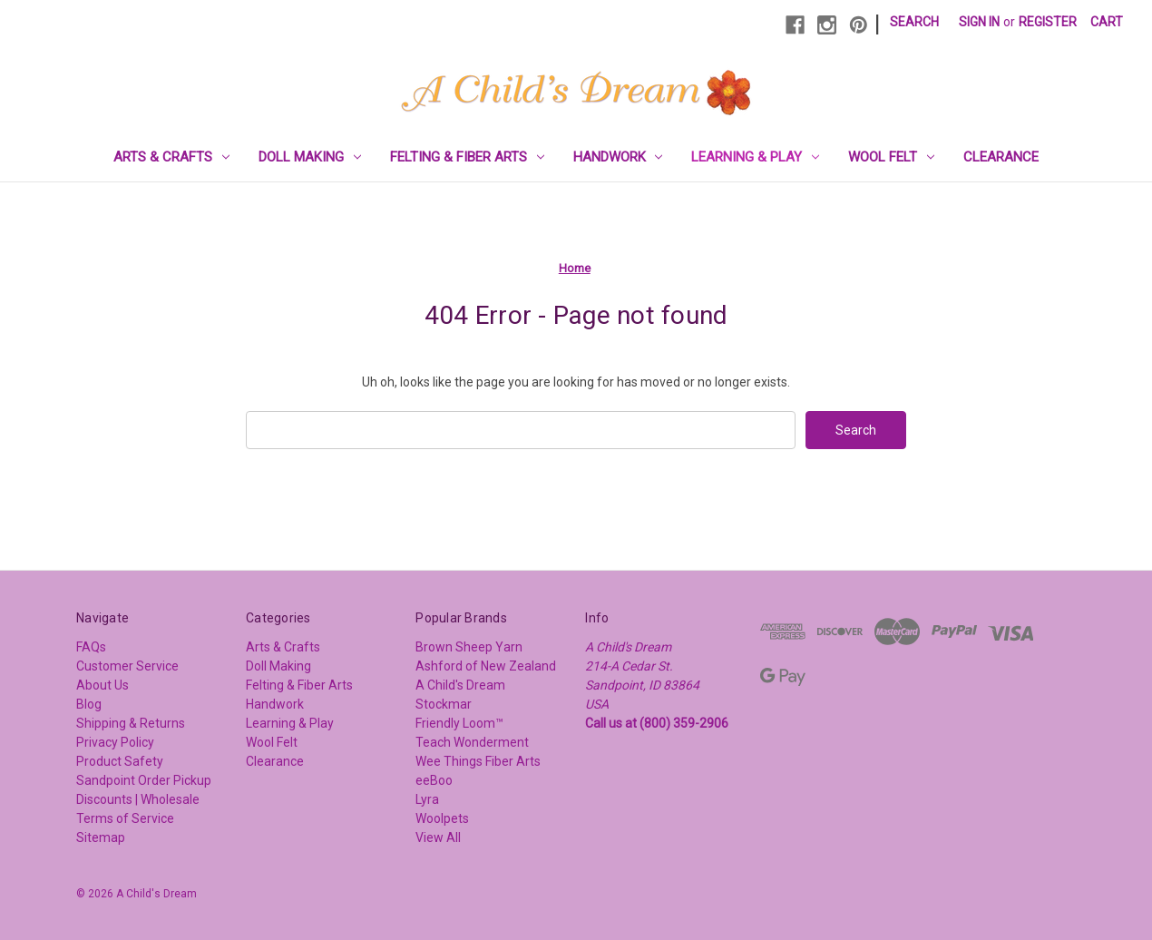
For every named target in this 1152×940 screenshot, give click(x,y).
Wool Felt (891, 157)
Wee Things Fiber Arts (478, 761)
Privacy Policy (115, 742)
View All (438, 837)
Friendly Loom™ (459, 723)
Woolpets (442, 818)
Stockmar (443, 704)
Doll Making (310, 157)
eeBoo (434, 780)
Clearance (1001, 157)
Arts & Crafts (171, 157)
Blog (89, 704)
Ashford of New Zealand (485, 666)
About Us (102, 685)
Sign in (979, 22)
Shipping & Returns (130, 723)
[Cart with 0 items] (1106, 22)
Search (914, 22)
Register (1048, 22)
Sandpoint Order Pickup (143, 780)
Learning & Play (755, 157)
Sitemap (100, 837)
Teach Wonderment (472, 742)
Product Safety (119, 761)
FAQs (91, 647)
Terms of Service (125, 818)
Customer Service (127, 666)
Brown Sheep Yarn (468, 647)
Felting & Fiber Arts (467, 157)
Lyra (427, 799)
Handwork (618, 157)
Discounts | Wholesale (138, 799)
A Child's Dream (460, 685)
